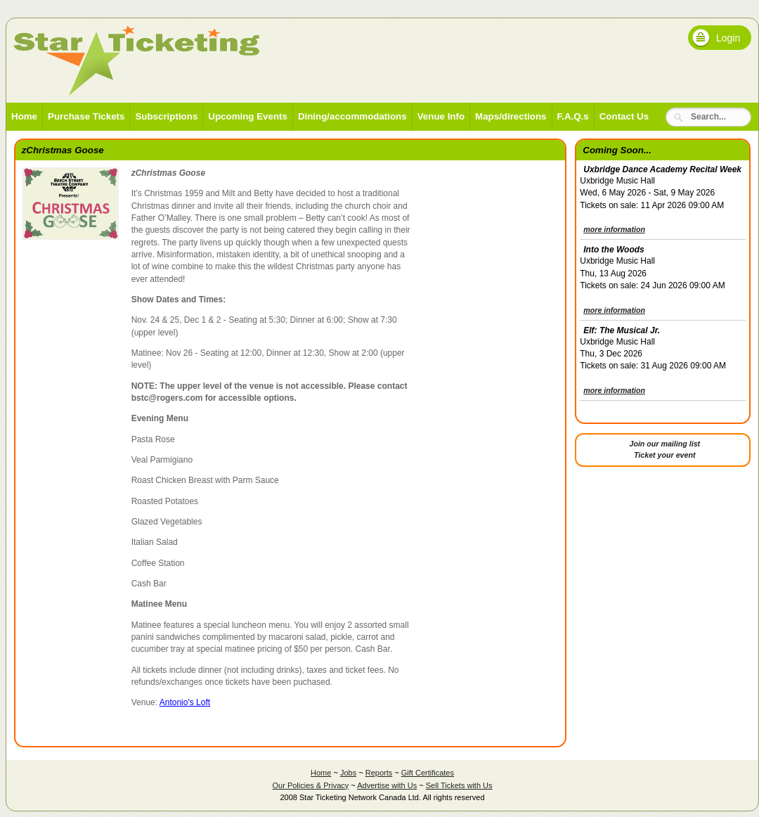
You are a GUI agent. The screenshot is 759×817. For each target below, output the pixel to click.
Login (728, 38)
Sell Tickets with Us (459, 785)
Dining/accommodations (352, 116)
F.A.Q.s (573, 116)
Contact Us (624, 116)
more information (614, 229)
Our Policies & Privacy (310, 785)
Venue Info (441, 116)
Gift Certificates (427, 772)
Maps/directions (510, 116)
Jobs (348, 772)
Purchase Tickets (86, 116)
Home (24, 116)
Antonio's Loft (185, 702)
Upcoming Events (247, 116)
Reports (379, 772)
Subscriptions (166, 116)
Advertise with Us (387, 785)
